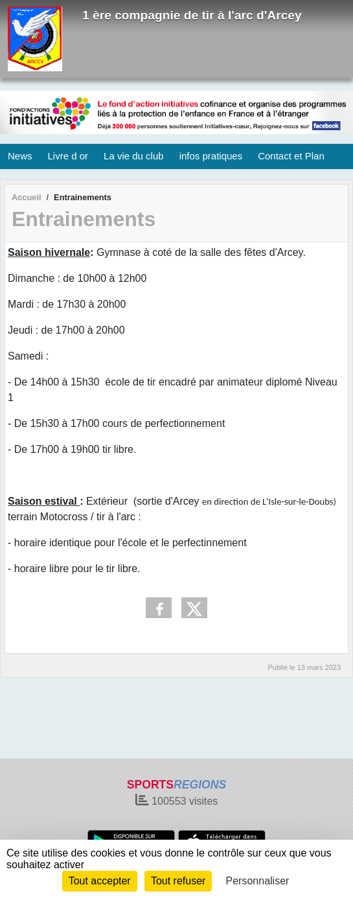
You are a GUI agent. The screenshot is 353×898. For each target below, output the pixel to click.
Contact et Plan (291, 155)
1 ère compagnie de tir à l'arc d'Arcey (192, 15)
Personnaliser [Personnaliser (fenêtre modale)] (258, 880)
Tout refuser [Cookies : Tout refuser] (178, 880)
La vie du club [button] (134, 155)
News (20, 155)
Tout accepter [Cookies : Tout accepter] (100, 880)
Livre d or (68, 155)
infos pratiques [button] (211, 155)
